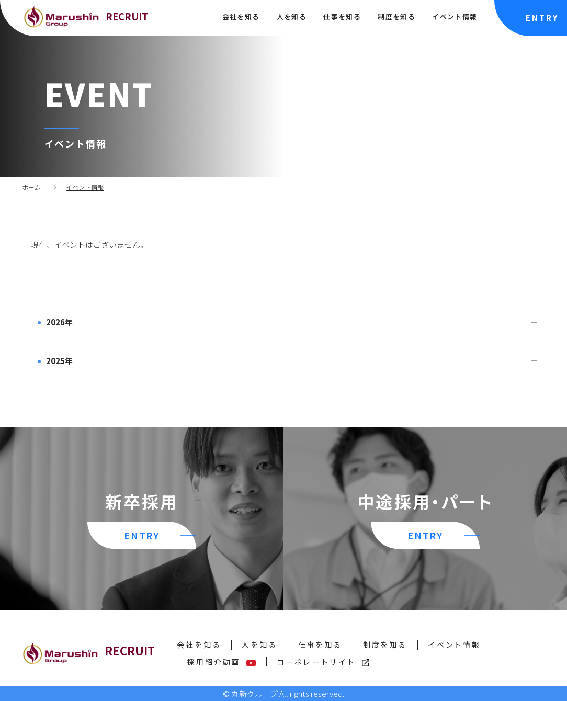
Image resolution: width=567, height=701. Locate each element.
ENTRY (542, 17)
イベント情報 (454, 16)
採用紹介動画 (221, 662)
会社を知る (240, 16)
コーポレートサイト (323, 662)
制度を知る (396, 16)
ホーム (31, 187)
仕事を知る (341, 16)
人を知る (292, 16)
